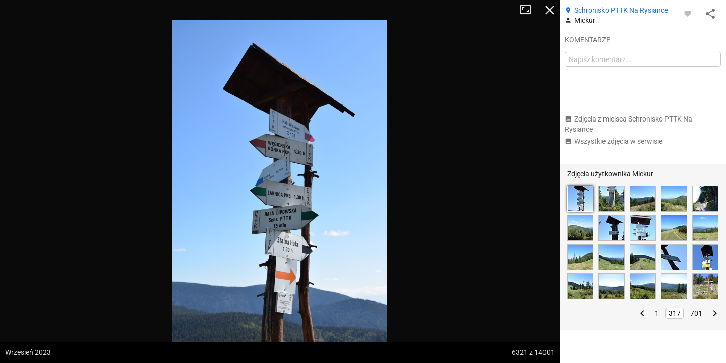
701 (696, 313)
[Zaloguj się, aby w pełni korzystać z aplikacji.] (688, 13)
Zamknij (549, 10)
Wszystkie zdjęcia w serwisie (613, 141)
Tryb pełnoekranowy (529, 10)
